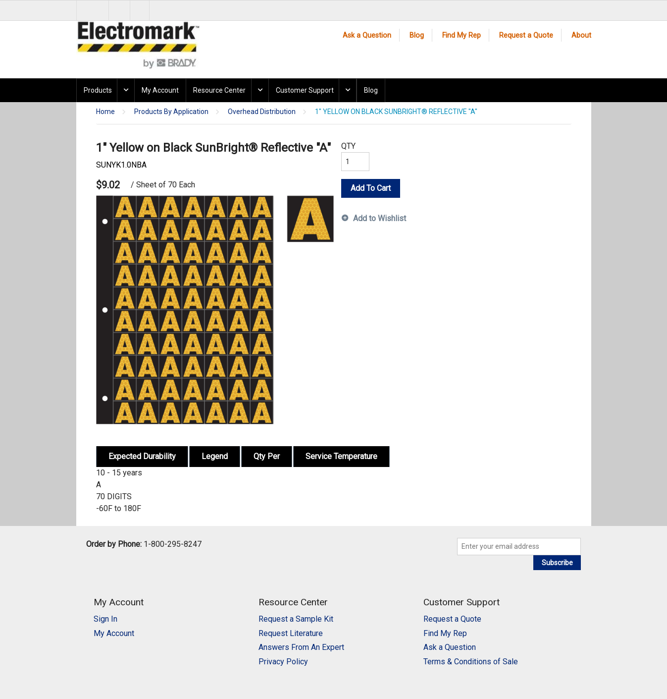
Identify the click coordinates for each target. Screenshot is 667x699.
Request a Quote (526, 35)
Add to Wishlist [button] (379, 218)
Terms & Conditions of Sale (470, 661)
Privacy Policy (283, 661)
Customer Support (305, 90)
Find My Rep (461, 35)
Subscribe (557, 563)
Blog (417, 35)
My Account (160, 90)
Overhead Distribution (262, 112)
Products (98, 90)
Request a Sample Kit (295, 619)
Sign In (105, 619)
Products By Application (171, 112)
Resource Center (219, 90)
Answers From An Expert (301, 647)
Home (105, 112)
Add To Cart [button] (371, 188)
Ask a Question (367, 35)
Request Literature (290, 633)
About (581, 35)
